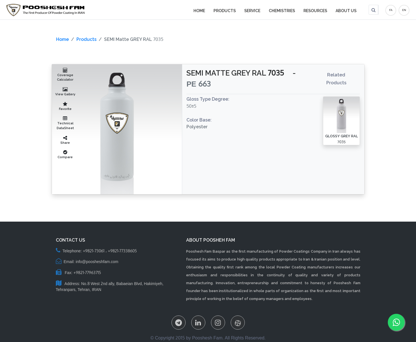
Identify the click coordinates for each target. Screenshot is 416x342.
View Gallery (65, 91)
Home (62, 39)
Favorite (65, 106)
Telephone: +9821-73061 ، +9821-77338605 (96, 251)
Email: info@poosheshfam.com (87, 261)
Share (65, 140)
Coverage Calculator (65, 75)
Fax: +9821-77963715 (78, 272)
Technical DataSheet (65, 123)
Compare (65, 154)
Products (86, 39)
